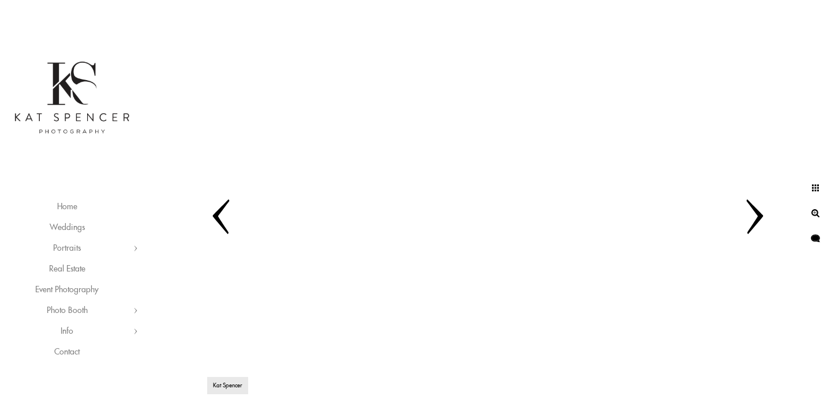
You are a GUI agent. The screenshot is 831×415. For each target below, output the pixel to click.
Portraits (67, 248)
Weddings (67, 227)
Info (67, 331)
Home (67, 207)
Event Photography (67, 290)
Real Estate (67, 269)
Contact (67, 352)
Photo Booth (67, 310)
